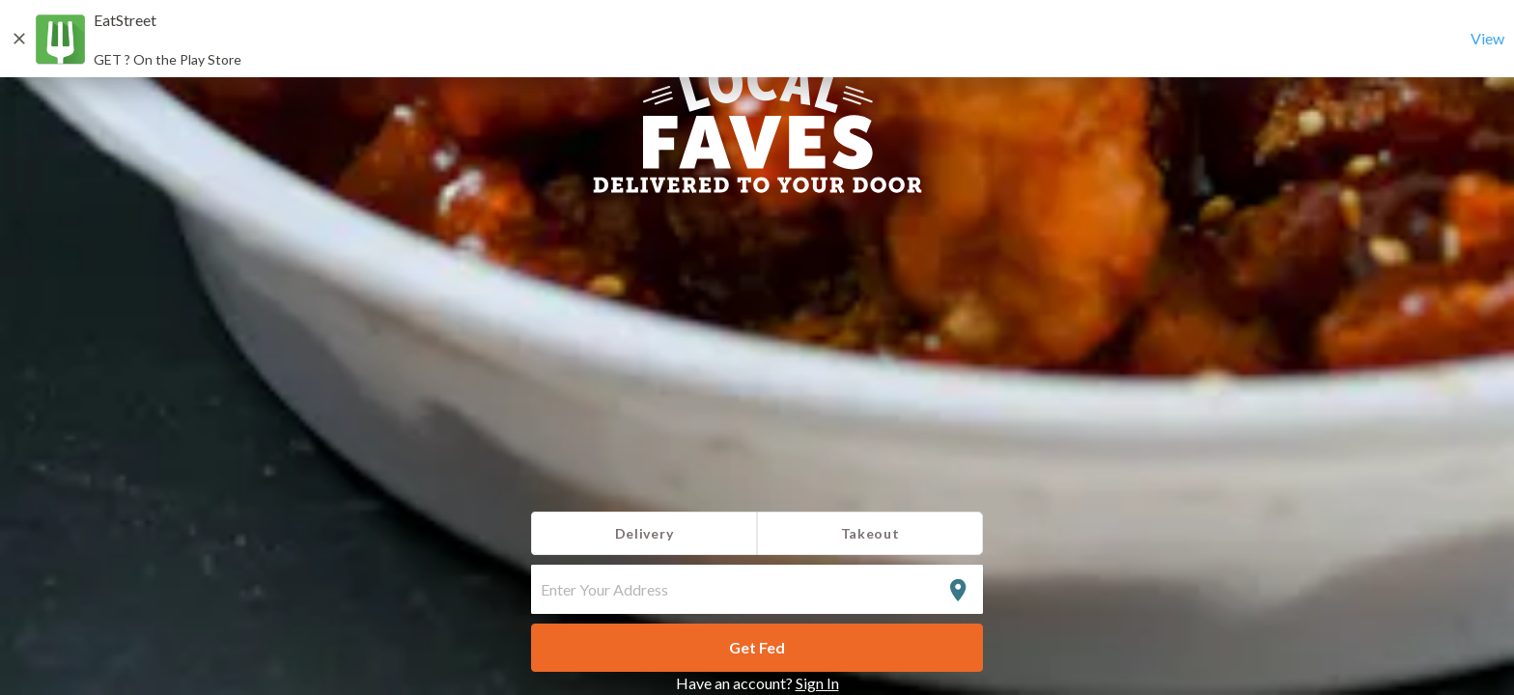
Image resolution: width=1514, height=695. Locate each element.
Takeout (870, 533)
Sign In (817, 683)
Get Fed (757, 647)
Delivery (644, 533)
